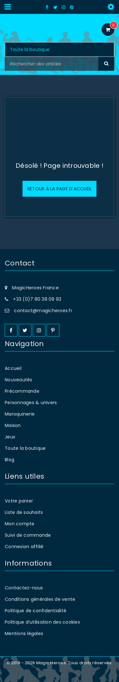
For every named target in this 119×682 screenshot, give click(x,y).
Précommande (22, 391)
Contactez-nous (24, 588)
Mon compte (20, 524)
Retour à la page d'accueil (59, 189)
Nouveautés (18, 380)
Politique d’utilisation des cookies (42, 622)
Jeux (10, 437)
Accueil (13, 368)
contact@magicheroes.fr (43, 310)
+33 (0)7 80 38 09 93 (37, 299)
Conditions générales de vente (40, 599)
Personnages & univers (31, 402)
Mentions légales (24, 633)
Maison (13, 425)
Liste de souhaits (24, 512)
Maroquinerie (20, 414)
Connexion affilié (24, 546)
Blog (9, 459)
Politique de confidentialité (35, 610)
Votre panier (19, 501)
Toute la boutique (25, 448)
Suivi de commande (28, 535)
